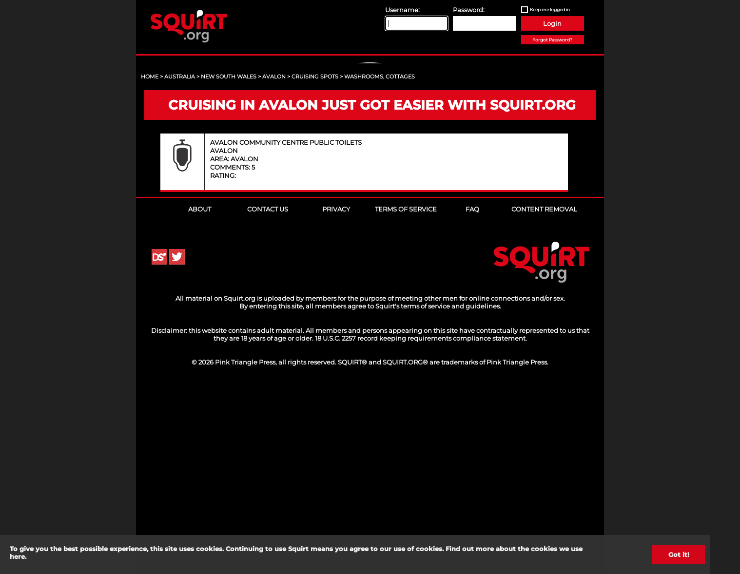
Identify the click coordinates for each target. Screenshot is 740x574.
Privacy (336, 396)
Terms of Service (406, 396)
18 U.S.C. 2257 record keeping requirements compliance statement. (421, 525)
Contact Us (267, 396)
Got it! (678, 554)
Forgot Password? (552, 39)
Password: (469, 10)
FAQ (472, 396)
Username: (402, 10)
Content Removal (544, 396)
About (199, 396)
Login (552, 23)
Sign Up (371, 146)
